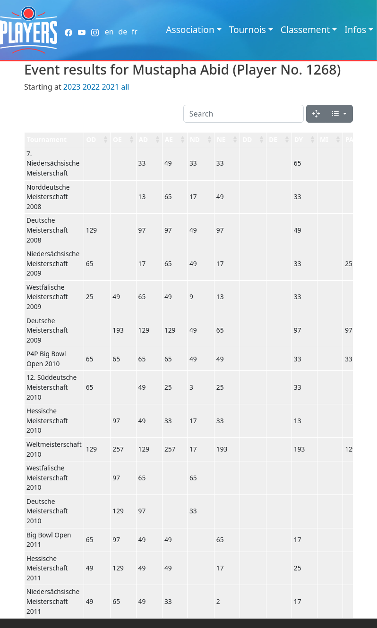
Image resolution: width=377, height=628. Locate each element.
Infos (355, 29)
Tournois (247, 29)
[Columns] (339, 114)
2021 (110, 87)
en (109, 31)
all (125, 87)
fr (134, 31)
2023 (72, 87)
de (122, 31)
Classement (305, 29)
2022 (91, 87)
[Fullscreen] (316, 114)
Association (190, 29)
